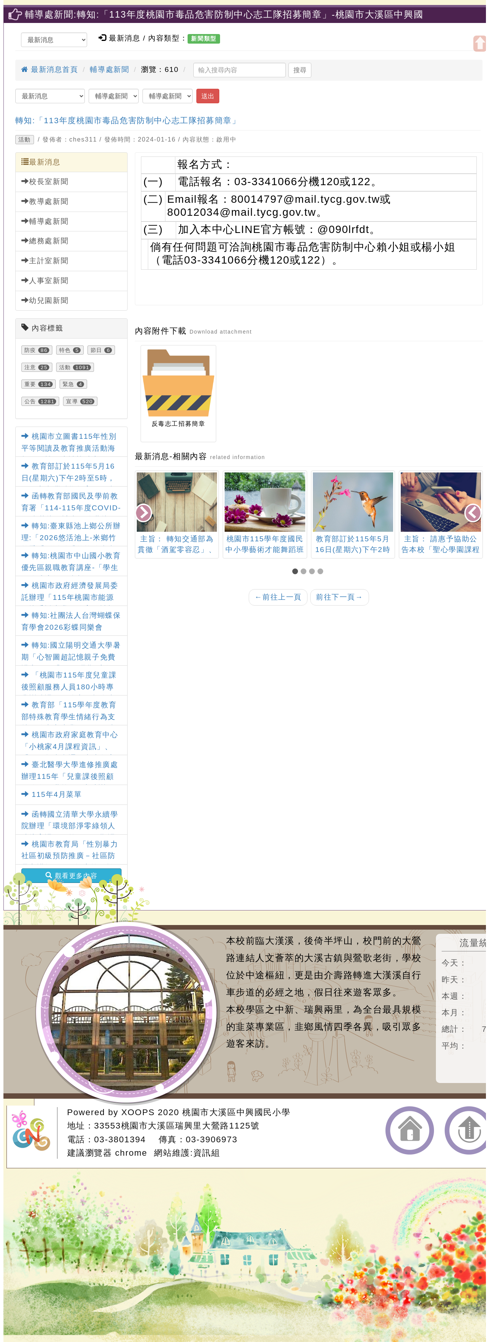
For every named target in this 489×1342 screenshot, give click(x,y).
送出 (207, 96)
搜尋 (299, 70)
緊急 (68, 384)
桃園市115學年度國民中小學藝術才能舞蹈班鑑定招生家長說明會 (264, 550)
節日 (96, 350)
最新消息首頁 (49, 69)
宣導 (72, 401)
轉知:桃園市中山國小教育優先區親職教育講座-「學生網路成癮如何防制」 (71, 567)
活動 (24, 140)
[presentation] (144, 513)
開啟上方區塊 (480, 44)
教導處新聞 (45, 201)
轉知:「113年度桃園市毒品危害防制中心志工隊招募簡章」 (128, 120)
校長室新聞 (45, 181)
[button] (296, 572)
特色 (65, 350)
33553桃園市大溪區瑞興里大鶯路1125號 (176, 1125)
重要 (30, 384)
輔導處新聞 (109, 69)
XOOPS (138, 1112)
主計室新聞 (45, 260)
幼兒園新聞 (45, 300)
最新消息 (41, 162)
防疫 (30, 350)
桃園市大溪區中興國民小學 (236, 1112)
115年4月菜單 (51, 794)
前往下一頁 (339, 597)
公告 (30, 401)
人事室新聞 (45, 280)
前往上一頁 (278, 597)
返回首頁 (409, 1130)
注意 (30, 367)
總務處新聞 (45, 240)
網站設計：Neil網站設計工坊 (34, 1133)
